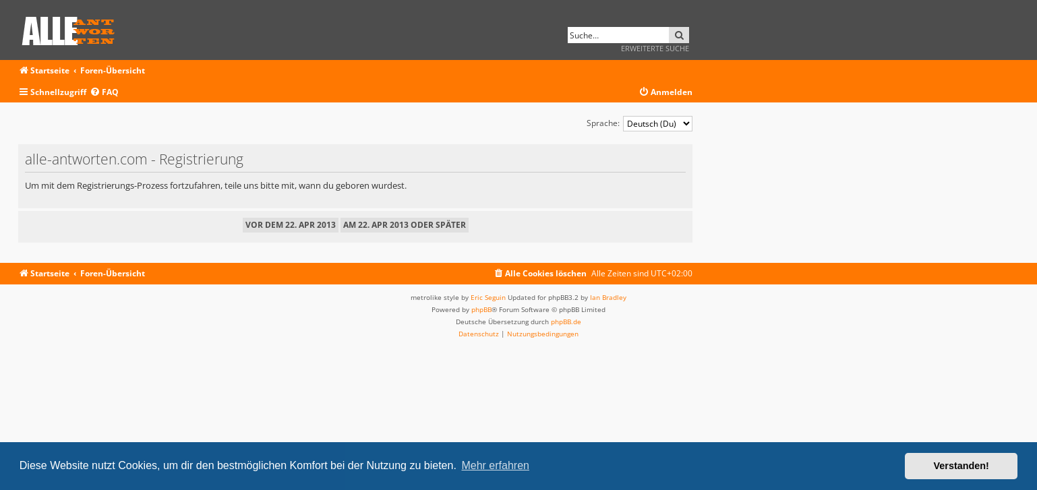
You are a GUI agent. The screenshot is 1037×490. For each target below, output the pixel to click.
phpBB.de (566, 321)
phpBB (481, 309)
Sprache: (603, 123)
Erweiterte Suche (655, 48)
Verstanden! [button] (961, 465)
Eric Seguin (488, 297)
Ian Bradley (608, 297)
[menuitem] (104, 93)
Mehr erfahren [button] (495, 465)
